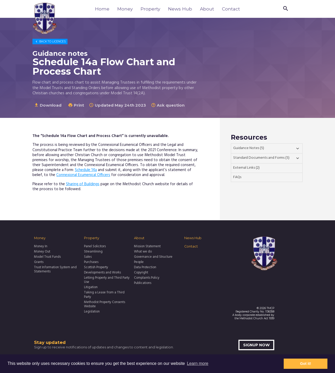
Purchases (91, 262)
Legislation (92, 312)
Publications (142, 283)
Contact (231, 9)
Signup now (256, 345)
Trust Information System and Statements (55, 269)
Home (102, 9)
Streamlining (93, 252)
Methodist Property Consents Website (104, 304)
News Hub (180, 9)
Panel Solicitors (95, 246)
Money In (40, 246)
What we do (143, 252)
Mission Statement (147, 246)
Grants (38, 262)
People (139, 262)
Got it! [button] (305, 363)
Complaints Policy (146, 278)
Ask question (168, 105)
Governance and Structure (153, 257)
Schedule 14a (86, 170)
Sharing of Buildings (82, 184)
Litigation (91, 287)
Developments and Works (102, 273)
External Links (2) (246, 168)
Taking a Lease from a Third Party (104, 294)
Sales (88, 257)
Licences (50, 41)
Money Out (42, 252)
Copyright (141, 273)
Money (125, 9)
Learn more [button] (197, 363)
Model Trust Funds (47, 257)
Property (150, 9)
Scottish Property (96, 267)
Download (48, 105)
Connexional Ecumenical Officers (83, 175)
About (207, 9)
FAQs (237, 177)
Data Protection (145, 267)
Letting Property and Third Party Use (107, 280)
